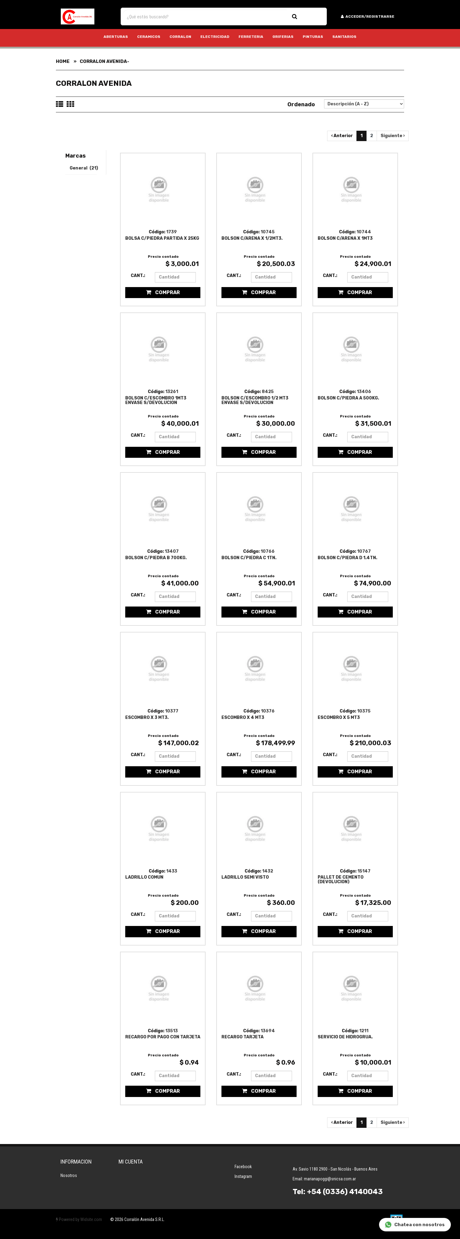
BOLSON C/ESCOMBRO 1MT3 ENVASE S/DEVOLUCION (155, 400)
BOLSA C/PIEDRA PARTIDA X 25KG (162, 238)
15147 (364, 871)
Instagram (243, 1176)
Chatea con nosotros (415, 1224)
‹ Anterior (342, 135)
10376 (268, 711)
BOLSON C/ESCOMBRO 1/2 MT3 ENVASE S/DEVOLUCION (254, 400)
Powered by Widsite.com (79, 1219)
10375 (364, 711)
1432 (267, 871)
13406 (364, 391)
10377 (171, 711)
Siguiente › (393, 135)
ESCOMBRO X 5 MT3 (339, 717)
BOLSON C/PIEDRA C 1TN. (248, 558)
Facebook (243, 1166)
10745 (268, 232)
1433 (171, 871)
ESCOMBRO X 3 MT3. (147, 717)
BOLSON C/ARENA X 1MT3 (345, 238)
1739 (171, 232)
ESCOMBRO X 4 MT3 (242, 717)
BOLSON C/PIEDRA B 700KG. (156, 558)
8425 (268, 391)
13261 (171, 391)
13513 (171, 1030)
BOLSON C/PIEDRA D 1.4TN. (347, 558)
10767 (364, 551)
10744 (363, 232)
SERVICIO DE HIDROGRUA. (345, 1037)
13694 (268, 1030)
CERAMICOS (148, 37)
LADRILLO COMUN (144, 877)
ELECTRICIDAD (214, 37)
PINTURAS (313, 37)
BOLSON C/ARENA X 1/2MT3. (252, 238)
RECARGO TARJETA (242, 1037)
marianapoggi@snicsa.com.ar (330, 1178)
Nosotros (68, 1175)
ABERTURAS (116, 37)
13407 (172, 551)
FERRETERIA (251, 37)
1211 (363, 1030)
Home (63, 61)
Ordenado (301, 104)
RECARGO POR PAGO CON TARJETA (162, 1037)
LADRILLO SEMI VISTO (245, 877)
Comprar (163, 292)
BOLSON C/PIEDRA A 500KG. (348, 398)
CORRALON (180, 37)
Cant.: (138, 275)
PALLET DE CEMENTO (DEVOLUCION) (340, 879)
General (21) (83, 168)
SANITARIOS (344, 37)
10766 (268, 551)
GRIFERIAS (283, 37)
